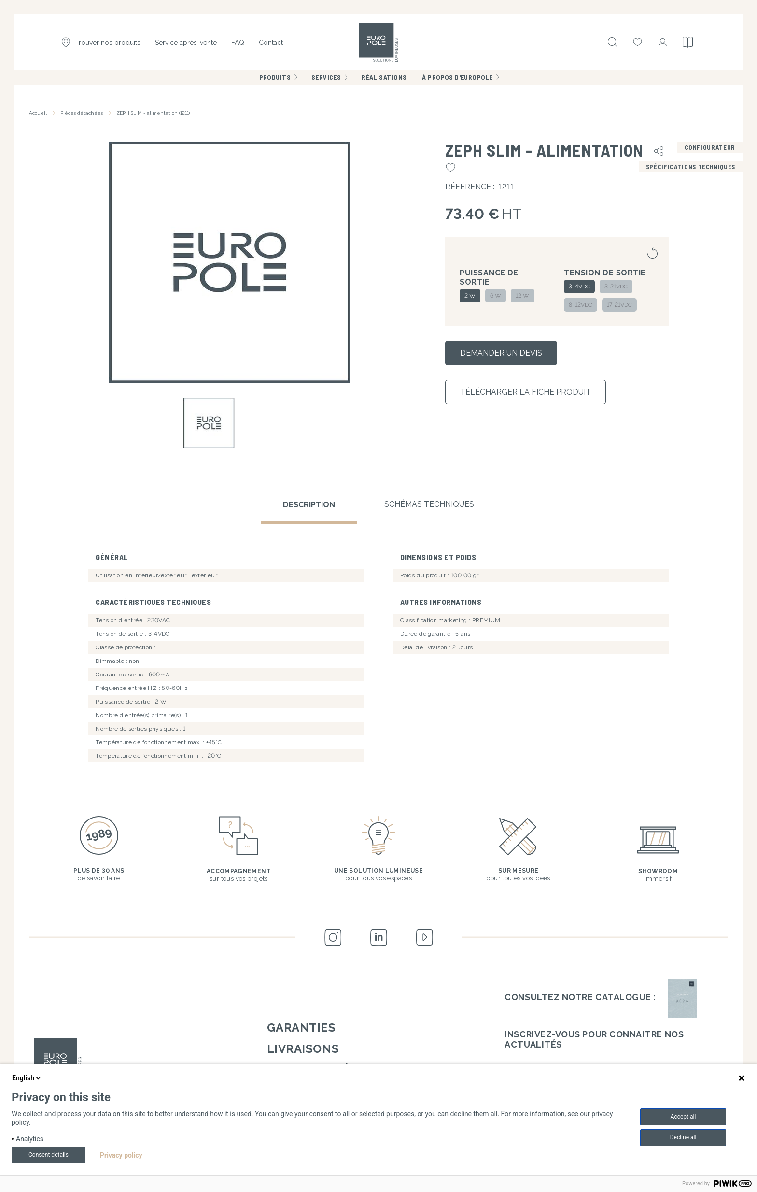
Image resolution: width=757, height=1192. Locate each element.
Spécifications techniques (690, 167)
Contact (271, 42)
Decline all (683, 1137)
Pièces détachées (81, 112)
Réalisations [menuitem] (384, 77)
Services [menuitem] (326, 77)
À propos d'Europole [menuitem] (457, 77)
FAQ (237, 42)
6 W (495, 295)
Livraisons (303, 1049)
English (27, 1078)
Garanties (301, 1027)
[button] (230, 261)
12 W (522, 295)
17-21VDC (619, 305)
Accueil (38, 112)
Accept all (683, 1116)
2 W (470, 295)
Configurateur (710, 147)
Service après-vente (186, 42)
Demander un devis (501, 353)
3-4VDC (579, 286)
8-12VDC (580, 305)
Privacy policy (121, 1155)
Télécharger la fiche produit (525, 392)
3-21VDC (616, 286)
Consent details (48, 1154)
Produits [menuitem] (275, 77)
